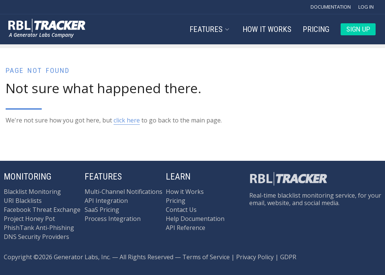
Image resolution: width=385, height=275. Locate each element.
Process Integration (113, 219)
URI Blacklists (23, 200)
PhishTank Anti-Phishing (39, 228)
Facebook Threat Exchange (42, 209)
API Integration (106, 200)
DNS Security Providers (36, 237)
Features (209, 29)
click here (127, 120)
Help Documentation (195, 219)
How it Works (267, 29)
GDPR (288, 257)
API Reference (185, 228)
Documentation (331, 6)
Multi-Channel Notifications (123, 191)
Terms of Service (206, 257)
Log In (366, 6)
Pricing (316, 29)
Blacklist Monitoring (32, 191)
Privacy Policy (255, 257)
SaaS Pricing (102, 209)
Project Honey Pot (29, 219)
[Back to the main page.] (47, 25)
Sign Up (358, 29)
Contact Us (181, 209)
